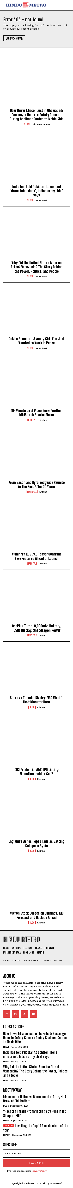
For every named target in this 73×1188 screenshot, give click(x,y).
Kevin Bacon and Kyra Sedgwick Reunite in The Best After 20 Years (36, 484)
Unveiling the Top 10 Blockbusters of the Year (35, 1128)
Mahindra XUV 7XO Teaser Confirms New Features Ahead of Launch (36, 556)
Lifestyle (32, 420)
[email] (36, 1153)
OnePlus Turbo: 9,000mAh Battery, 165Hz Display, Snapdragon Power (36, 628)
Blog (32, 707)
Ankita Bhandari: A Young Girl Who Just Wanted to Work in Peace (37, 341)
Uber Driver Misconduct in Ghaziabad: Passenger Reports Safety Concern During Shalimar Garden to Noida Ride (36, 114)
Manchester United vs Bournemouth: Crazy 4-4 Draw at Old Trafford (34, 1099)
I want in (36, 1163)
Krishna (43, 420)
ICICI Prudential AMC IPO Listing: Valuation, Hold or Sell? (36, 771)
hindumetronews (41, 124)
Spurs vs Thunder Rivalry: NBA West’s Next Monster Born (36, 700)
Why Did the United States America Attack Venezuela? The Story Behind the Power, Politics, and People (36, 267)
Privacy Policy (39, 1170)
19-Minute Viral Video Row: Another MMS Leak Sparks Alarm (36, 412)
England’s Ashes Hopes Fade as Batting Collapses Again (36, 843)
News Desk (41, 200)
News (27, 124)
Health (7, 1135)
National (32, 491)
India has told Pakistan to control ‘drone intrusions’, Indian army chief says (36, 190)
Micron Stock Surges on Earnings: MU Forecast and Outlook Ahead (37, 915)
